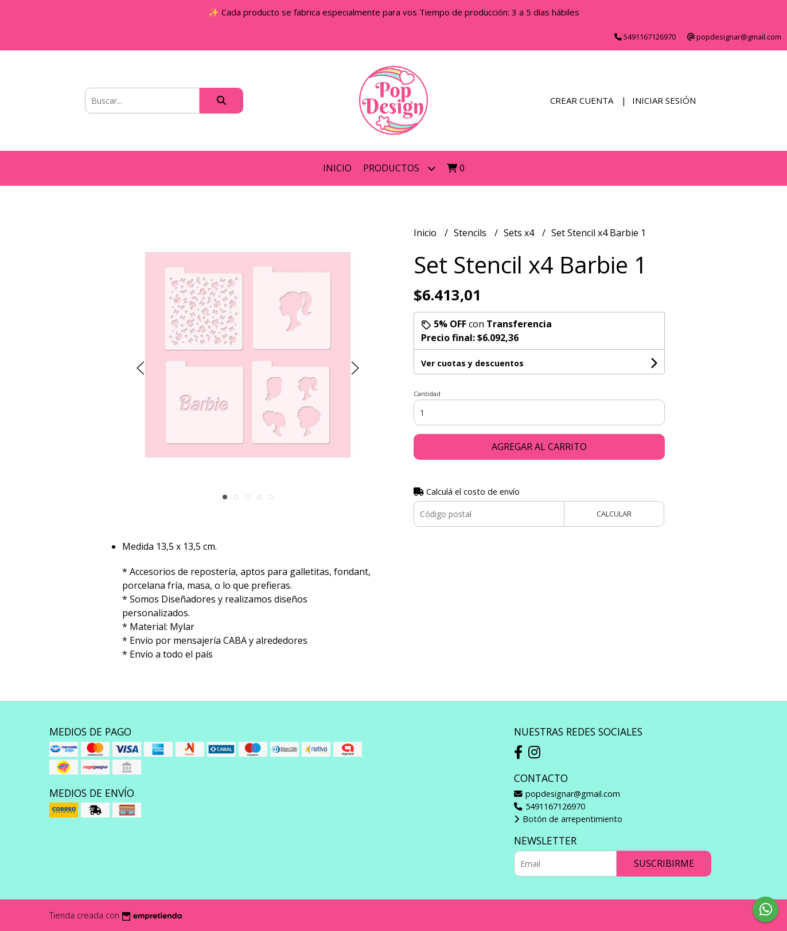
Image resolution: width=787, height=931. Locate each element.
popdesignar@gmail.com (567, 793)
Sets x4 (520, 232)
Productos (399, 168)
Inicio (337, 168)
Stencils (471, 232)
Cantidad (427, 393)
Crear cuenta (581, 100)
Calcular (614, 513)
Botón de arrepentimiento (568, 818)
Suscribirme (664, 863)
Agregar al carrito (539, 446)
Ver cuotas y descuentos (472, 363)
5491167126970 (549, 806)
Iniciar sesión (664, 100)
